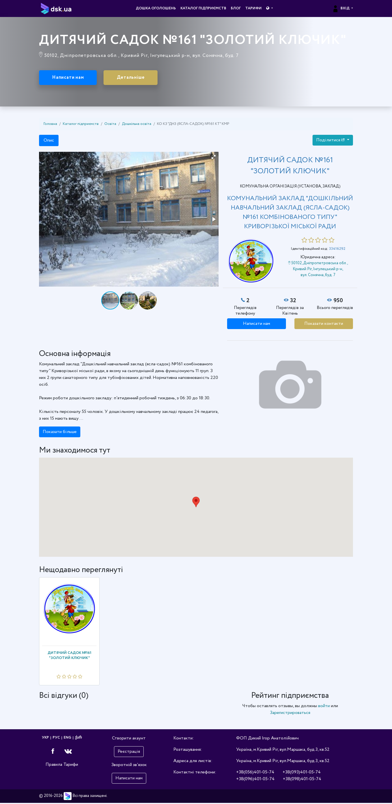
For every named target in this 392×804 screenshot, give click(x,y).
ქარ (78, 738)
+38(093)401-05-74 (302, 773)
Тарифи (253, 8)
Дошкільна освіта (136, 125)
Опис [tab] (49, 141)
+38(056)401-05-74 (255, 773)
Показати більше (60, 433)
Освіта (110, 125)
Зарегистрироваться (290, 714)
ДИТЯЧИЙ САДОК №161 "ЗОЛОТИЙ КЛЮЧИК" (69, 656)
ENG (67, 738)
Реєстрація (129, 752)
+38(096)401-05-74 (255, 780)
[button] (269, 8)
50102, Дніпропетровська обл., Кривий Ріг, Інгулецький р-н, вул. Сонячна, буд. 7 (318, 270)
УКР (45, 738)
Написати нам (72, 78)
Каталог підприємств (203, 8)
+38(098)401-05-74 (302, 780)
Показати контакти (323, 324)
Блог (236, 8)
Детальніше (142, 78)
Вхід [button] (341, 8)
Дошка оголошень (156, 8)
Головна (50, 125)
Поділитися (331, 141)
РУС (56, 738)
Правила (54, 765)
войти (324, 707)
